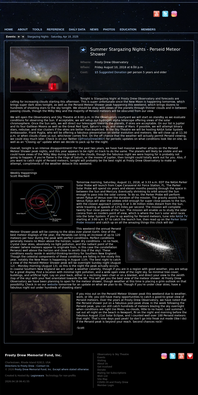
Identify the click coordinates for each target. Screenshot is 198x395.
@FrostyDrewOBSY (91, 138)
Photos (109, 29)
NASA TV (181, 216)
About (23, 29)
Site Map (102, 379)
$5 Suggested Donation (111, 72)
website (52, 284)
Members (148, 29)
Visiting (101, 360)
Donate (101, 369)
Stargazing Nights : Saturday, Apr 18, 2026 (52, 36)
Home (8, 29)
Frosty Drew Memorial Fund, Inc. (52, 369)
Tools (37, 29)
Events (101, 357)
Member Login (105, 385)
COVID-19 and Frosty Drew (112, 382)
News (94, 29)
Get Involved (104, 366)
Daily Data (77, 29)
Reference (55, 29)
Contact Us (43, 366)
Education (128, 29)
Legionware (37, 375)
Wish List (102, 376)
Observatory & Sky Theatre (113, 354)
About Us (102, 363)
